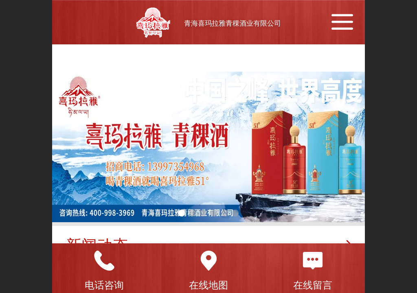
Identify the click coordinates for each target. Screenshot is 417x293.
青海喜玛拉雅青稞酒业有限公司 (232, 23)
